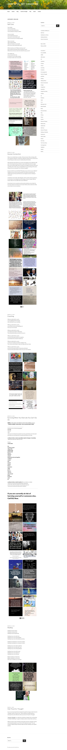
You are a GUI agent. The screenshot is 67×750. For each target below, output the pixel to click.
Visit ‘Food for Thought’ (15, 709)
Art (41, 59)
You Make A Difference (45, 30)
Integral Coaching (44, 91)
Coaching (10, 316)
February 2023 (43, 45)
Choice (42, 65)
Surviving (42, 140)
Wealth (42, 149)
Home (8, 11)
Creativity (42, 69)
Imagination (43, 87)
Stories (42, 138)
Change (42, 63)
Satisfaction (43, 125)
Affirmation (43, 57)
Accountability (43, 52)
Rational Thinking (44, 121)
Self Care (10, 24)
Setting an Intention (44, 132)
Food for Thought (24, 11)
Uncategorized (43, 145)
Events (13, 11)
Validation (42, 147)
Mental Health (43, 106)
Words (42, 151)
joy (41, 95)
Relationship (43, 123)
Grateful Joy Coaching (23, 4)
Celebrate (42, 61)
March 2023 (43, 43)
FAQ (30, 11)
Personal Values (44, 110)
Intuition (42, 93)
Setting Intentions (44, 37)
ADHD (42, 54)
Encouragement (44, 72)
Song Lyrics (43, 134)
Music (42, 108)
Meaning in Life (43, 104)
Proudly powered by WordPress (13, 747)
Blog (17, 11)
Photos (42, 114)
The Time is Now (44, 142)
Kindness (42, 97)
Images (42, 84)
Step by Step (43, 136)
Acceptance (43, 50)
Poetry (42, 117)
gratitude (42, 76)
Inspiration (43, 89)
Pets (41, 112)
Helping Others (43, 80)
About (34, 11)
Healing (10, 628)
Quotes (42, 119)
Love (42, 102)
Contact (39, 11)
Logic (42, 99)
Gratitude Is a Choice (44, 34)
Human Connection (14, 154)
